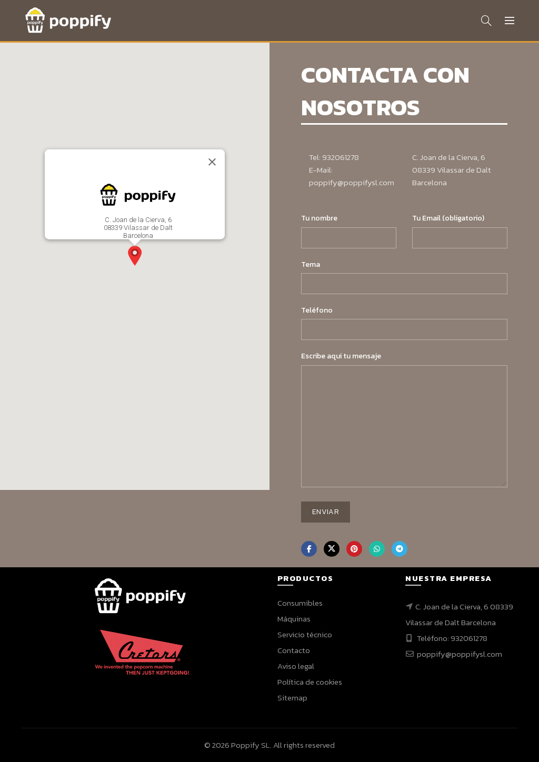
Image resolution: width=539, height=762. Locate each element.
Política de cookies (309, 682)
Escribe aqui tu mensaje (341, 356)
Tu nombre (319, 218)
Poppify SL (250, 745)
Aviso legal (295, 666)
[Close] (212, 162)
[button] (134, 255)
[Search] (486, 20)
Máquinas (294, 619)
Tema (310, 264)
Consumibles (300, 603)
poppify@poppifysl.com (458, 654)
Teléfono (317, 310)
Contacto (293, 650)
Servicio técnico (304, 634)
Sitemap (292, 697)
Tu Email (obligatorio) (448, 218)
